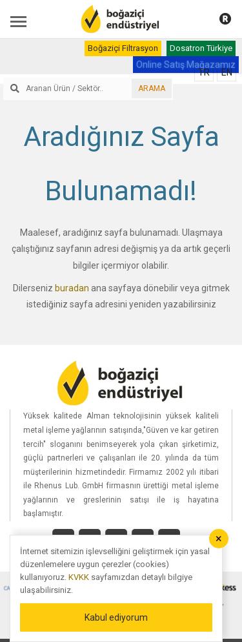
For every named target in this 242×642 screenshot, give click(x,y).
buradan (72, 288)
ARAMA (151, 88)
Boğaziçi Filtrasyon (123, 48)
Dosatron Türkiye (201, 48)
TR (204, 72)
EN (226, 72)
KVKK (78, 577)
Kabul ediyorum (116, 617)
